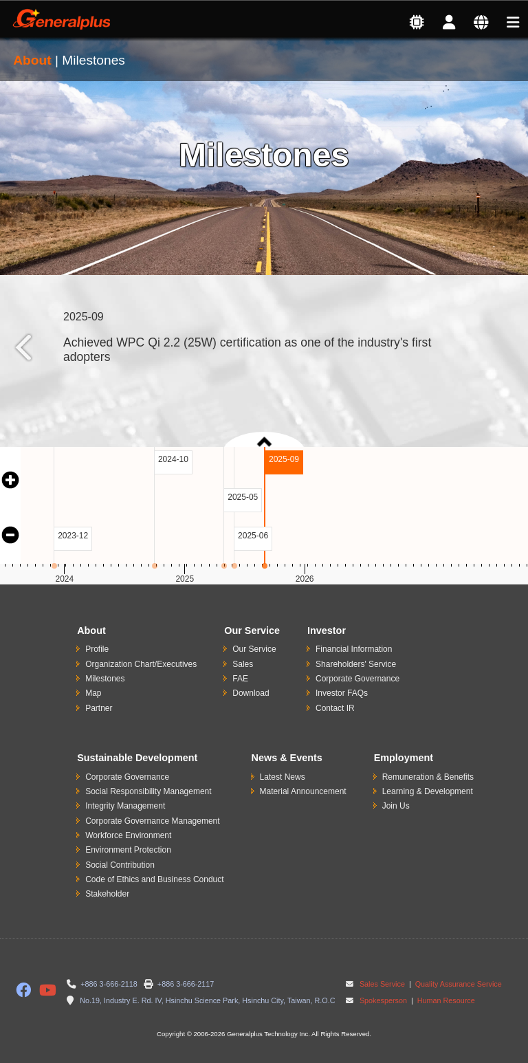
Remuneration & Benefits (428, 777)
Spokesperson (383, 1000)
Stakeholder (107, 894)
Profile (97, 649)
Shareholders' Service (356, 664)
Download (250, 693)
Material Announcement (303, 791)
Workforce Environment (128, 835)
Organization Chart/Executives (141, 664)
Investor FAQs (342, 693)
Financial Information (354, 649)
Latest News (282, 777)
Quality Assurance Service (457, 984)
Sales (242, 664)
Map (93, 693)
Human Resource (445, 1000)
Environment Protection (128, 850)
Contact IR (335, 708)
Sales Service (382, 984)
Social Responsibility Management (148, 791)
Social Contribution (120, 865)
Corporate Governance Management (152, 821)
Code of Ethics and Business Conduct (154, 879)
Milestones (104, 678)
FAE (240, 678)
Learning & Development (427, 791)
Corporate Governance (357, 678)
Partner (98, 708)
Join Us (396, 806)
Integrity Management (125, 806)
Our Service (254, 649)
